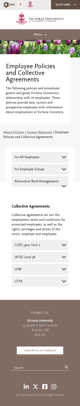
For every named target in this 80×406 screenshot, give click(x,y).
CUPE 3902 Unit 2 (27, 245)
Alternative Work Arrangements (37, 181)
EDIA (9, 4)
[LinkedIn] (26, 387)
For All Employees (27, 157)
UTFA (19, 281)
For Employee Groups (29, 169)
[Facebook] (45, 387)
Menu (38, 34)
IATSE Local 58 (25, 257)
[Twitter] (35, 387)
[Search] (66, 367)
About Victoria (13, 132)
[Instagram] (54, 387)
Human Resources (39, 132)
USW (18, 269)
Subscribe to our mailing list (40, 350)
